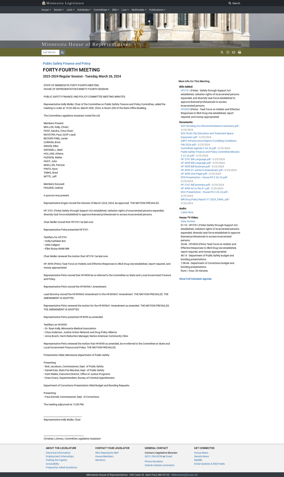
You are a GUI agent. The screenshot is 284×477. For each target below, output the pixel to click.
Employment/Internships (60, 456)
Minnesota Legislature (63, 3)
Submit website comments (159, 465)
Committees (100, 9)
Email (169, 456)
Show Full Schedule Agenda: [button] (195, 278)
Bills (114, 9)
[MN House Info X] (222, 52)
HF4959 (185, 109)
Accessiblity (52, 463)
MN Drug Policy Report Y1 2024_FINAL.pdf (205, 199)
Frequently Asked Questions (61, 467)
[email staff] (234, 52)
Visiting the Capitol (56, 460)
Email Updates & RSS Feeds (209, 463)
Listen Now (187, 212)
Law (124, 9)
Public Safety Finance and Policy (67, 63)
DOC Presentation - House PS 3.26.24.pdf (204, 192)
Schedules (83, 9)
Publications (156, 9)
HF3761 (185, 90)
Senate (58, 9)
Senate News (201, 456)
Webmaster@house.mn (184, 474)
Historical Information (58, 452)
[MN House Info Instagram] (228, 52)
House (45, 9)
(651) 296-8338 (153, 456)
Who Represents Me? (107, 452)
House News (201, 452)
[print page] (240, 52)
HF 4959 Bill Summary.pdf (195, 166)
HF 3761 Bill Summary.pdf (195, 184)
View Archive (188, 221)
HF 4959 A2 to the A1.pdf (195, 188)
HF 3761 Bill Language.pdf (196, 159)
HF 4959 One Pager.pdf (194, 173)
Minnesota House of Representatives (86, 44)
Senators (100, 460)
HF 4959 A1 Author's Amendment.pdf (202, 170)
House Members (104, 456)
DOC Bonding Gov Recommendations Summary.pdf (210, 125)
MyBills (198, 460)
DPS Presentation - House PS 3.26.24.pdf (204, 177)
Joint (69, 9)
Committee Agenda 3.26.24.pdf (199, 148)
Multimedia (138, 9)
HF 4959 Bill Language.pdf (196, 162)
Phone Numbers (154, 461)
